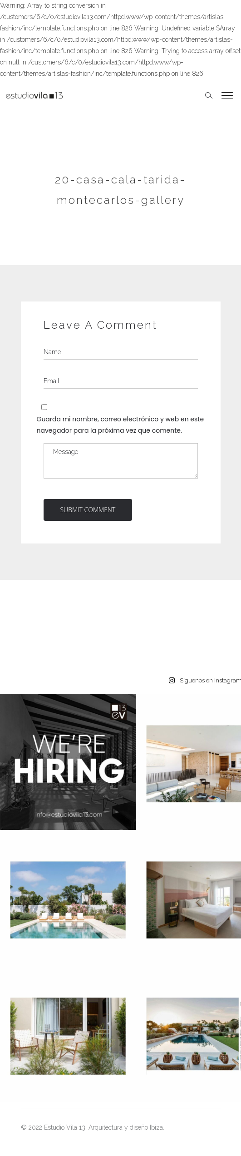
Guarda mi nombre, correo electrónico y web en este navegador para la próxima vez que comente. (120, 425)
